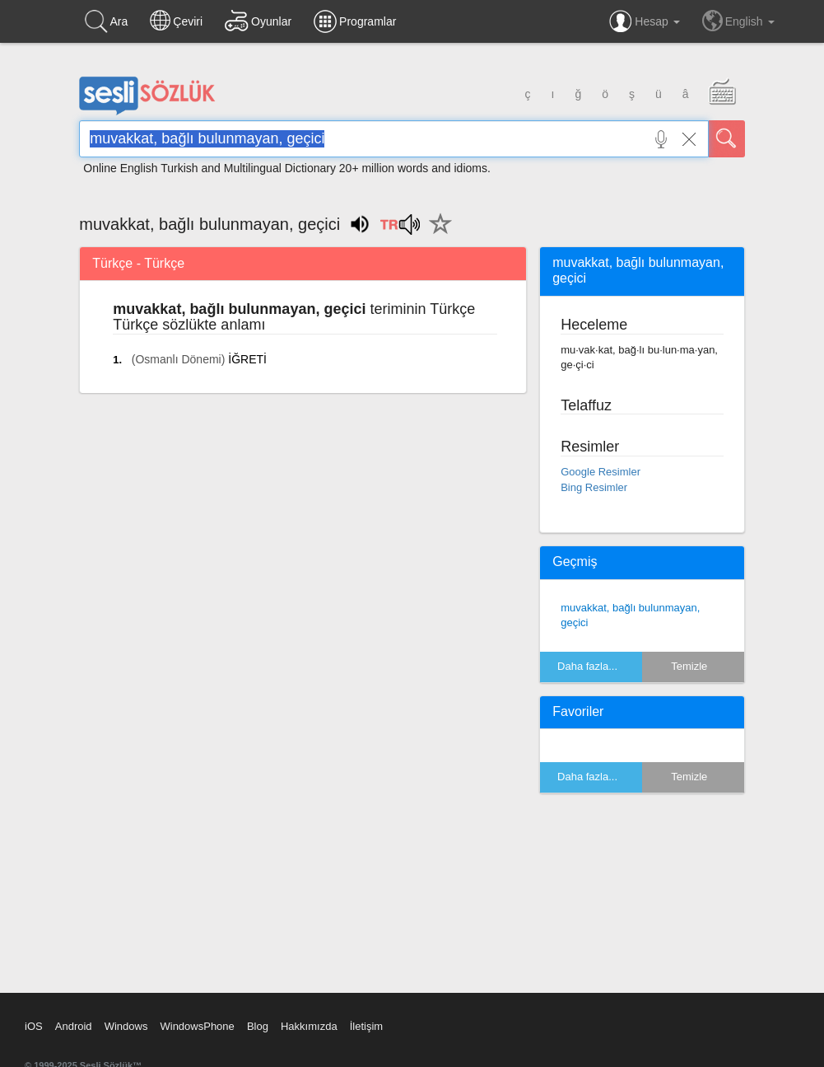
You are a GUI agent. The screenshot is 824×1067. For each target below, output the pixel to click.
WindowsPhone (197, 1026)
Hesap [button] (644, 21)
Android (73, 1026)
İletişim (366, 1026)
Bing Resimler (594, 487)
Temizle (689, 666)
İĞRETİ (247, 359)
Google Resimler (600, 472)
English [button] (738, 20)
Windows (126, 1026)
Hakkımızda (309, 1026)
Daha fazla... (587, 666)
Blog (257, 1026)
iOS (34, 1026)
